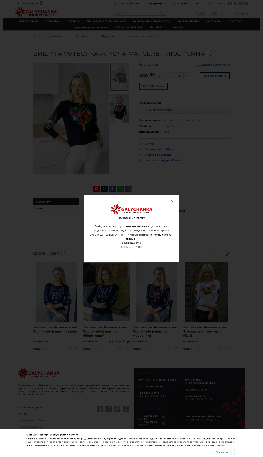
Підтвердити (223, 452)
